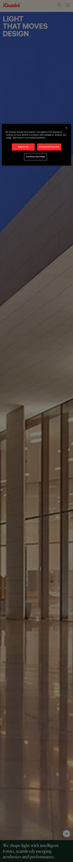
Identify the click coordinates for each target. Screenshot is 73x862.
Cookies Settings (35, 156)
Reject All (23, 147)
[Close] (66, 128)
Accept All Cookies (49, 147)
